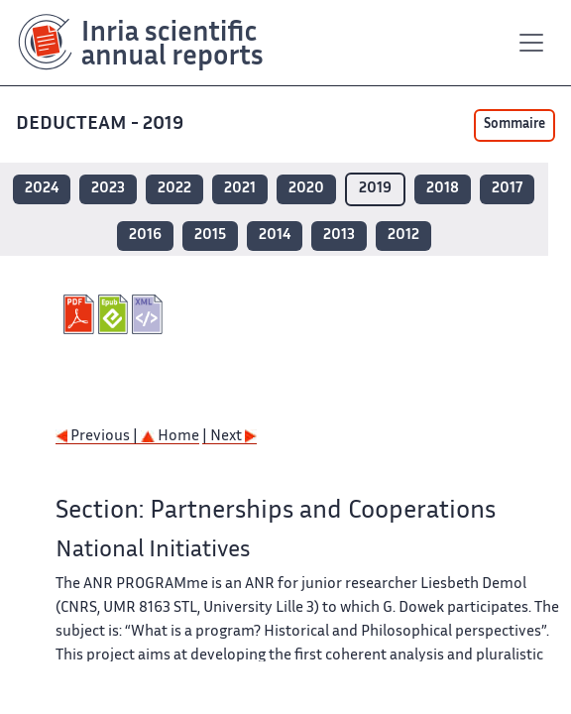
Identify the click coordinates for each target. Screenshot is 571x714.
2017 (507, 188)
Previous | (98, 436)
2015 (210, 235)
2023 (108, 188)
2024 (41, 188)
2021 (240, 188)
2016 (145, 235)
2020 (306, 188)
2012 (403, 235)
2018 (442, 188)
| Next (229, 436)
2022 (174, 188)
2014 (274, 235)
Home (170, 436)
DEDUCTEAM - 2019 (101, 124)
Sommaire (514, 125)
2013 (339, 235)
